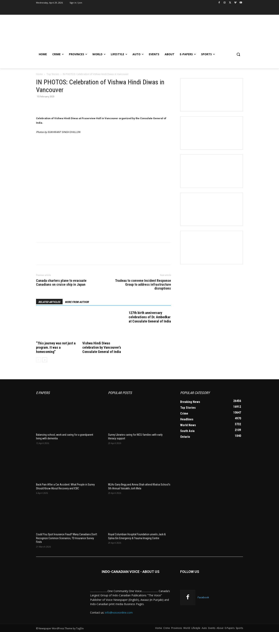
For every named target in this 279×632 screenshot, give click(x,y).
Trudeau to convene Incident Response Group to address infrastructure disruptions (143, 284)
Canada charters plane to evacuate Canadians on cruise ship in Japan (61, 282)
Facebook (203, 597)
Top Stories (52, 74)
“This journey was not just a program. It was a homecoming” (56, 347)
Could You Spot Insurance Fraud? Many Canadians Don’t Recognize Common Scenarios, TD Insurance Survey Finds (66, 538)
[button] (238, 54)
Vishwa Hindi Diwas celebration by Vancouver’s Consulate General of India (101, 347)
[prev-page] (38, 359)
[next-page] (44, 359)
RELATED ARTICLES (49, 301)
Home (39, 74)
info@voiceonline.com (119, 612)
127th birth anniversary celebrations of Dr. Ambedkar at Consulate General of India (150, 317)
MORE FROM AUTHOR (77, 301)
